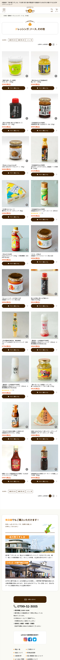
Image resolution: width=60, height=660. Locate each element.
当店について (19, 653)
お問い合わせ (30, 599)
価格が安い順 (12, 40)
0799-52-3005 (26, 606)
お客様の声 (18, 656)
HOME (5, 15)
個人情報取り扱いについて (35, 656)
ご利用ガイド (31, 649)
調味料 (9, 15)
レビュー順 (29, 40)
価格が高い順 (21, 40)
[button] (56, 44)
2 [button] (53, 44)
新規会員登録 (31, 653)
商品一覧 (17, 649)
